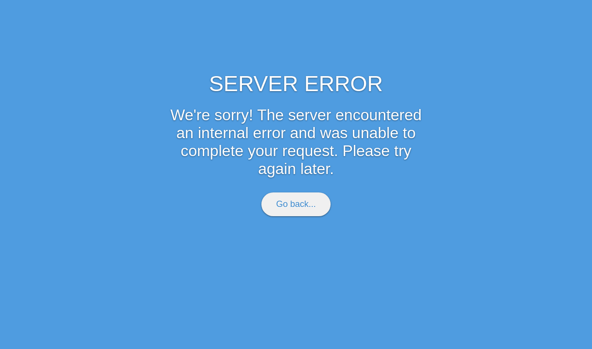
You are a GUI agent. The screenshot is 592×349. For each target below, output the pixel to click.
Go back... (296, 204)
